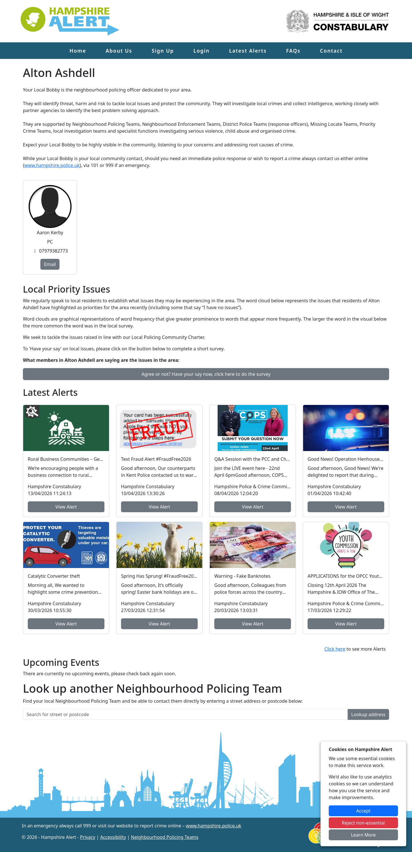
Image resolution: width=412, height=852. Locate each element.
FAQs (293, 50)
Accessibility (113, 837)
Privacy (87, 837)
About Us (119, 50)
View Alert (66, 507)
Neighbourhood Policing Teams (164, 837)
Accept (363, 811)
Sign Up (163, 50)
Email (50, 264)
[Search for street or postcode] (185, 714)
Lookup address (368, 714)
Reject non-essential (363, 823)
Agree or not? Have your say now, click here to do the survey (206, 374)
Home (78, 50)
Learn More (363, 835)
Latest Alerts (248, 50)
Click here (334, 649)
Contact (331, 50)
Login (201, 50)
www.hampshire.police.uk (52, 165)
